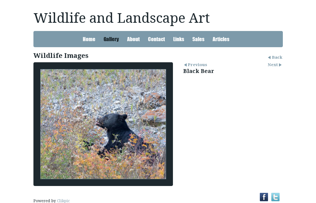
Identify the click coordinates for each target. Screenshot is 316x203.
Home (89, 39)
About (133, 39)
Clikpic (63, 201)
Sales (198, 39)
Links (178, 39)
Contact (156, 39)
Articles (221, 39)
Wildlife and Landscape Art (121, 18)
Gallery (111, 39)
